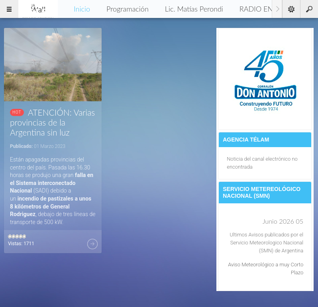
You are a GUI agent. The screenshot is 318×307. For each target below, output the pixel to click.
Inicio (82, 8)
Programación (127, 8)
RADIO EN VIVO (265, 8)
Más (92, 244)
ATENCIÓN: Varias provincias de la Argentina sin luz (52, 122)
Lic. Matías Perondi (194, 8)
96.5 (38, 9)
